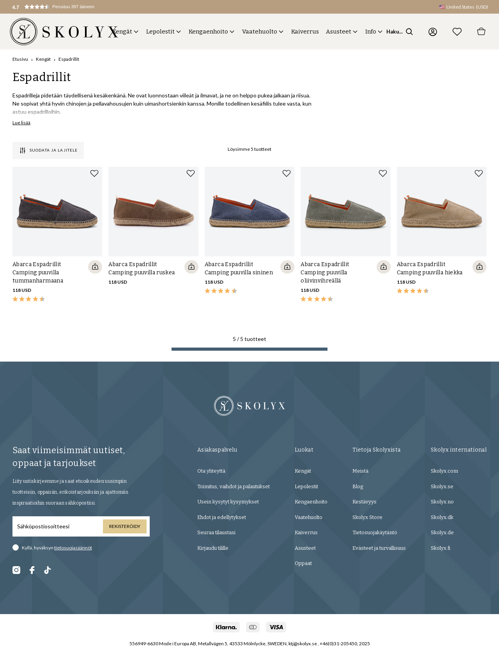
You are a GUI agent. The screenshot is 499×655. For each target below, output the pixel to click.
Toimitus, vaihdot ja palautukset (233, 486)
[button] (60, 7)
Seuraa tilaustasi (216, 532)
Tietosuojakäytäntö (374, 532)
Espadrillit (68, 59)
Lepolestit (160, 31)
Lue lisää (21, 122)
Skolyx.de (442, 532)
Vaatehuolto (259, 31)
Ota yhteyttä (211, 471)
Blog (357, 486)
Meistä (360, 471)
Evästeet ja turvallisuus (379, 548)
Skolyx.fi (440, 548)
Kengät (122, 31)
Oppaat (303, 563)
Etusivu (20, 59)
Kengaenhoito (208, 31)
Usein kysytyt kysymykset (228, 502)
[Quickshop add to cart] (95, 267)
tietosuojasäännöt (73, 548)
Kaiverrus (305, 31)
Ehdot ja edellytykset (221, 517)
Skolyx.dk (442, 517)
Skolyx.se (442, 486)
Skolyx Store (367, 517)
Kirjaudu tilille (212, 548)
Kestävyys (364, 502)
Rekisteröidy (124, 526)
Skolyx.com (444, 471)
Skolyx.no (442, 502)
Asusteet (338, 31)
